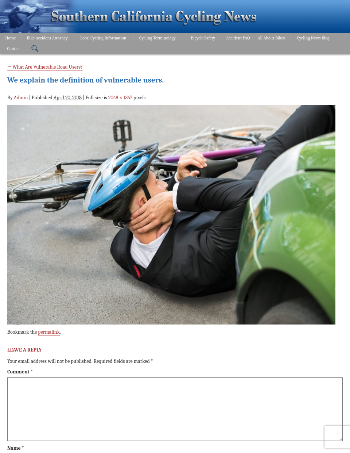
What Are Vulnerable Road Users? (45, 67)
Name (15, 448)
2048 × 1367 (120, 98)
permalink (49, 332)
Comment (20, 372)
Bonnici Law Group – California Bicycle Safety (154, 17)
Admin (21, 98)
